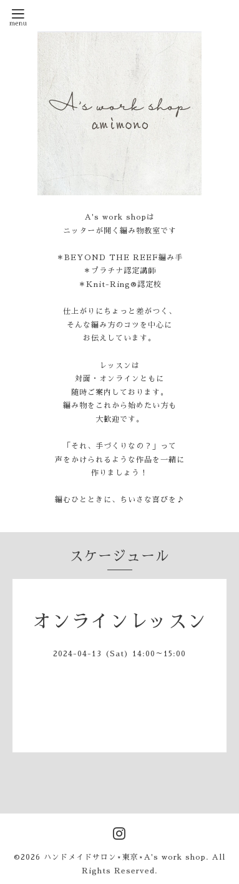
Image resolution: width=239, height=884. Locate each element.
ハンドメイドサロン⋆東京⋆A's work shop (125, 857)
